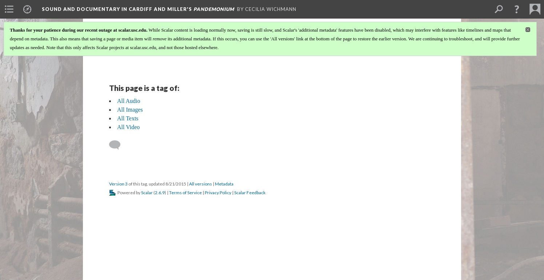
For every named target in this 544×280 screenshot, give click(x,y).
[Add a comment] (118, 145)
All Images (130, 110)
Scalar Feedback (249, 192)
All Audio (128, 101)
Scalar (147, 192)
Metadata (224, 184)
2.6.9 (160, 192)
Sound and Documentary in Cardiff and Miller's (138, 9)
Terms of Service (185, 192)
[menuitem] (9, 9)
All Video (128, 127)
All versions (200, 184)
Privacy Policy (218, 192)
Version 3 (118, 184)
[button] (517, 9)
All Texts (128, 118)
